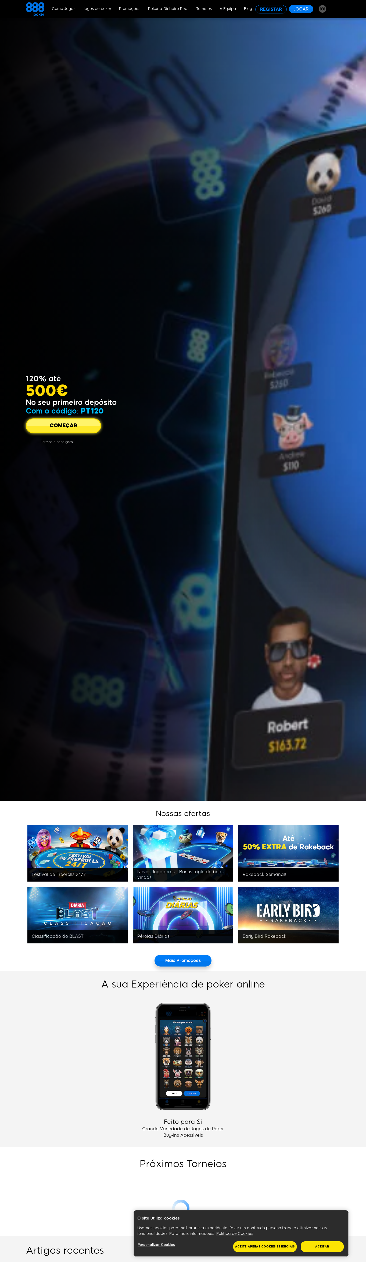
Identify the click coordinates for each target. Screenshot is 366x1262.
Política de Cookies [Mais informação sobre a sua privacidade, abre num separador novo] (234, 1233)
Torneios (204, 8)
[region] (241, 1233)
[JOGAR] (301, 9)
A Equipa (228, 8)
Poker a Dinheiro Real (168, 8)
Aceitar (322, 1246)
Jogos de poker (97, 8)
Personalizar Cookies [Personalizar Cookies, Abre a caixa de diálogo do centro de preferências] (156, 1245)
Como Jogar (63, 8)
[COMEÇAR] (63, 425)
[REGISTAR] (271, 9)
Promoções (129, 8)
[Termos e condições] (57, 442)
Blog (248, 8)
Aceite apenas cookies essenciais (265, 1246)
